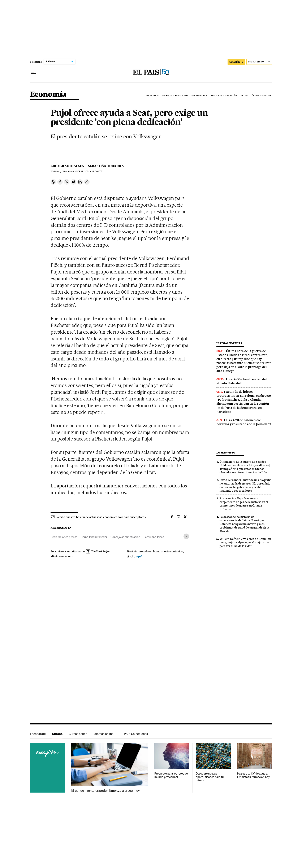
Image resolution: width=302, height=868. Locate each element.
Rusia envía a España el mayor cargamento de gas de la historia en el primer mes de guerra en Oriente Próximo (244, 504)
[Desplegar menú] (33, 72)
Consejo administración (125, 537)
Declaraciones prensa (64, 537)
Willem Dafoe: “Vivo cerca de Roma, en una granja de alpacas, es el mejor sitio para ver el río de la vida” (245, 542)
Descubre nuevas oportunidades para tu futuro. (210, 777)
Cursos (57, 734)
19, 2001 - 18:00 (89, 171)
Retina (245, 95)
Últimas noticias (229, 343)
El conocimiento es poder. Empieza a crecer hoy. (105, 791)
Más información (62, 556)
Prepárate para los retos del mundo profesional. (171, 775)
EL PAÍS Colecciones (134, 734)
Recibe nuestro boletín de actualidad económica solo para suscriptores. (101, 517)
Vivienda (167, 95)
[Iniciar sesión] (259, 62)
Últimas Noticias (262, 95)
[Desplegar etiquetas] (186, 536)
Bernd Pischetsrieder (94, 537)
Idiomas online (103, 734)
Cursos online (78, 734)
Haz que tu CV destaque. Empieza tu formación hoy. (253, 775)
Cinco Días (231, 95)
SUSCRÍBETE (236, 61)
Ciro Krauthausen (67, 166)
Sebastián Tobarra (106, 166)
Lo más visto (225, 452)
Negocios (216, 95)
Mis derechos (199, 95)
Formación (181, 95)
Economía (48, 95)
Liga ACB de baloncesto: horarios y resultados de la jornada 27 (243, 422)
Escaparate (38, 734)
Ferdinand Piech (154, 537)
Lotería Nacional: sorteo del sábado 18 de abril (241, 381)
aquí (139, 556)
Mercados (152, 95)
